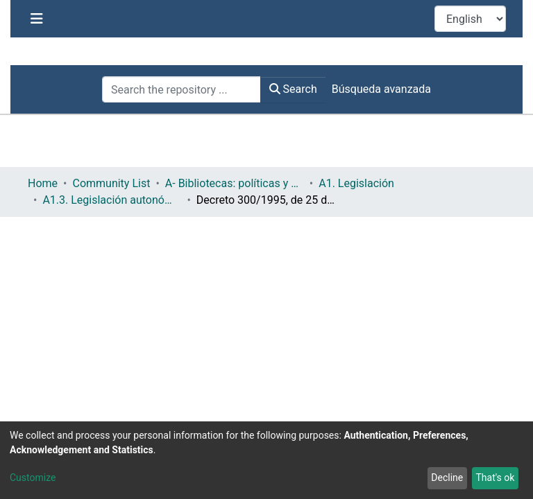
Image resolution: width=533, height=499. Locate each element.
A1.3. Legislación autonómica (385, 183)
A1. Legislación (264, 183)
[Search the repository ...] (181, 89)
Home (43, 183)
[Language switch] (470, 19)
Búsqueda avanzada (381, 89)
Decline (447, 477)
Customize (33, 477)
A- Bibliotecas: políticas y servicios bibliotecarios (141, 183)
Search (293, 89)
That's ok (494, 477)
